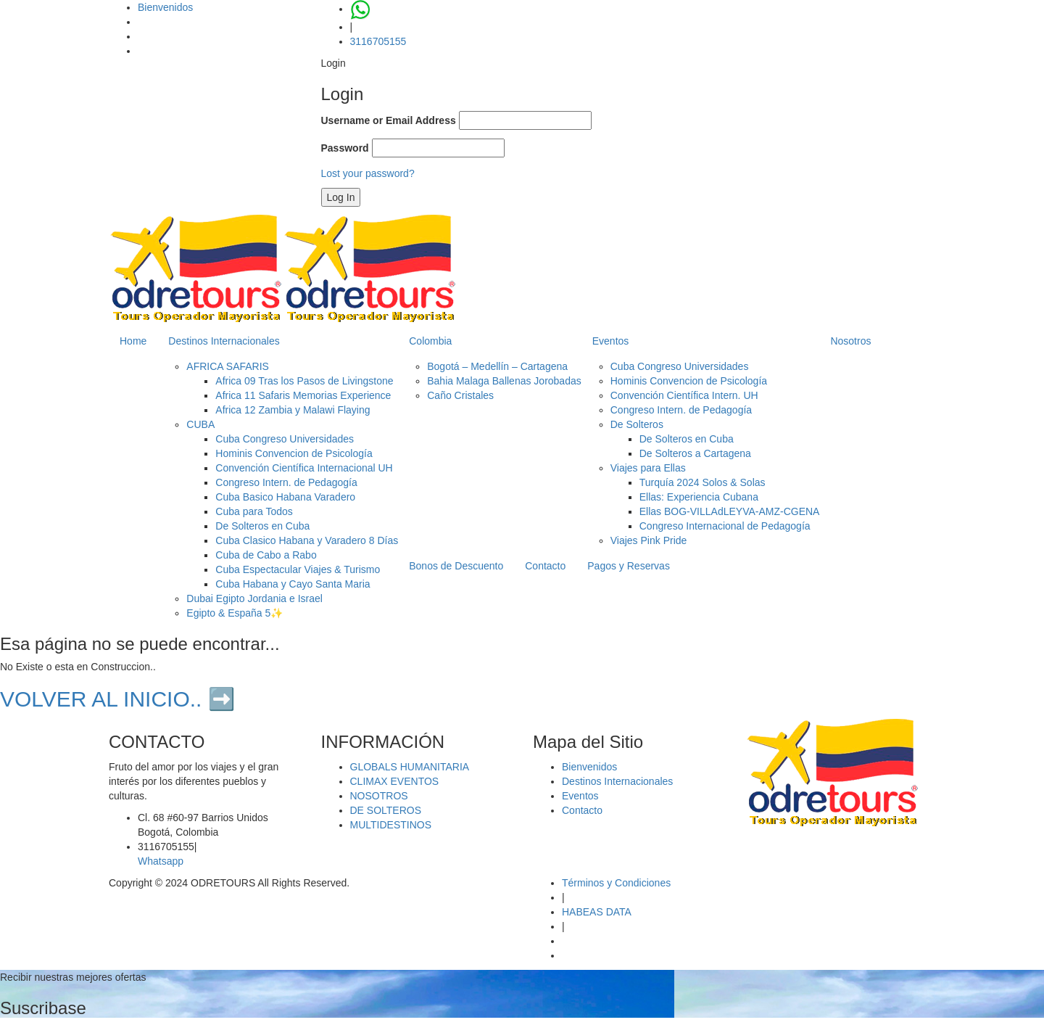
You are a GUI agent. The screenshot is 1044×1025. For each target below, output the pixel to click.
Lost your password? (368, 173)
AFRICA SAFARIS (227, 366)
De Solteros (636, 424)
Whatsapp (160, 861)
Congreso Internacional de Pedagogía (725, 526)
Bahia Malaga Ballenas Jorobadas (504, 381)
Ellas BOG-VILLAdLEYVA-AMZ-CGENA (729, 511)
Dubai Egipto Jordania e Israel (254, 598)
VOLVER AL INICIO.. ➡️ (117, 699)
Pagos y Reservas (628, 566)
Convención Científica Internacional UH (303, 468)
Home (133, 341)
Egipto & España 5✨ (234, 613)
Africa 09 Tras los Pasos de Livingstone (304, 381)
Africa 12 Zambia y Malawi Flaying (292, 410)
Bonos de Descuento (456, 566)
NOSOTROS (379, 796)
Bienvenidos (165, 7)
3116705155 (378, 41)
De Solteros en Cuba (262, 526)
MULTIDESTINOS (391, 825)
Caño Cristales (460, 395)
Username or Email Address (388, 120)
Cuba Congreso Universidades (284, 439)
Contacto (545, 566)
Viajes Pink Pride (648, 540)
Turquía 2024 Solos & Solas (702, 482)
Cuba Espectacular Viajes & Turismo (297, 569)
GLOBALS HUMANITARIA (410, 767)
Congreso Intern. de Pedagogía (286, 482)
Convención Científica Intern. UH (684, 395)
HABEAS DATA (596, 912)
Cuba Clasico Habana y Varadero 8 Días (306, 540)
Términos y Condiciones (616, 883)
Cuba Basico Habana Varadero (285, 497)
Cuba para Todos (253, 511)
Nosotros (850, 341)
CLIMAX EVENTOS (394, 781)
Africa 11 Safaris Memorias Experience (303, 395)
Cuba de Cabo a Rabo (265, 555)
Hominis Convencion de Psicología (293, 453)
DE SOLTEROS (386, 810)
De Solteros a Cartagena (695, 453)
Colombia (430, 341)
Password (345, 148)
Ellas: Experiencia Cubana (698, 497)
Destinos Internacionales (223, 341)
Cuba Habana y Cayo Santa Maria (292, 584)
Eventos (610, 341)
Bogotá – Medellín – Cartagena (497, 366)
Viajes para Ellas (648, 468)
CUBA (200, 424)
